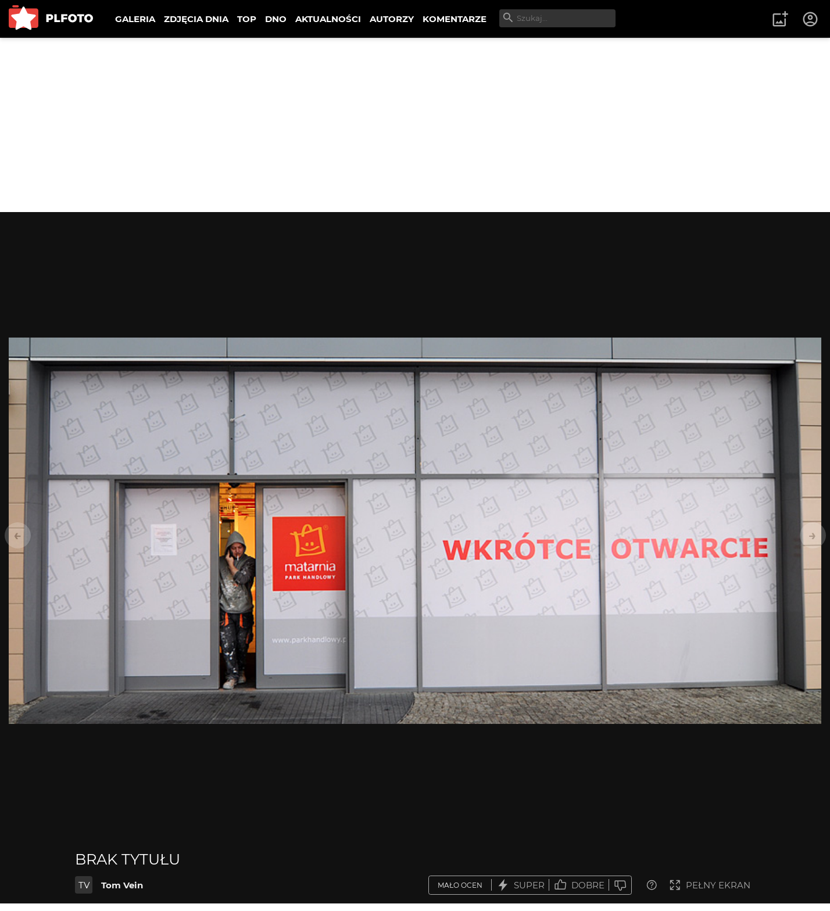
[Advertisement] (415, 125)
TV (84, 885)
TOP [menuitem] (246, 18)
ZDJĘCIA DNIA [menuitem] (196, 18)
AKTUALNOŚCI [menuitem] (328, 18)
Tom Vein (122, 885)
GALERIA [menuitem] (135, 18)
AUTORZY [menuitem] (392, 18)
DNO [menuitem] (276, 18)
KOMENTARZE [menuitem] (454, 18)
